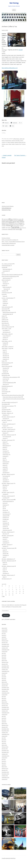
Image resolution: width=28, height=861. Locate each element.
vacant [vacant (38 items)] (17, 229)
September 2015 (5, 671)
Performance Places (6, 362)
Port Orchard (6, 476)
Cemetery (4, 290)
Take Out (5, 384)
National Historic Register (8, 312)
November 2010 (5, 774)
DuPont (4, 503)
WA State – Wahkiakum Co (8, 559)
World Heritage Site (7, 314)
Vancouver (5, 283)
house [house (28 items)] (6, 222)
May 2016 (4, 657)
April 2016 (4, 658)
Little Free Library (6, 278)
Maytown (5, 551)
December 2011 (5, 750)
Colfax (4, 568)
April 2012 (4, 743)
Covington (5, 451)
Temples (5, 371)
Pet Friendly (4, 364)
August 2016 (4, 651)
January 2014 (5, 705)
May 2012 (4, 741)
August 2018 (4, 630)
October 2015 (5, 669)
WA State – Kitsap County (7, 474)
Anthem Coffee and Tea (20, 142)
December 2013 (5, 707)
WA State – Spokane (6, 544)
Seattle (4, 469)
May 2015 (4, 678)
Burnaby (5, 281)
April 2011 (4, 765)
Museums (4, 321)
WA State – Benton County (8, 416)
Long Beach (5, 497)
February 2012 (5, 747)
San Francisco (6, 332)
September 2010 (5, 777)
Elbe (4, 506)
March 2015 (4, 682)
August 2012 (4, 736)
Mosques (5, 370)
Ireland (4, 301)
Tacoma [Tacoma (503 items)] (15, 227)
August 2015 (4, 673)
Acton (4, 350)
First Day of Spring (6, 238)
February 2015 (5, 684)
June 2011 (4, 761)
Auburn (4, 442)
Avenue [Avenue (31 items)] (15, 219)
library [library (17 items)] (15, 222)
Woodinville (5, 472)
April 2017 (4, 637)
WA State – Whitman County (8, 566)
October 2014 (5, 691)
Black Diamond (6, 445)
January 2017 (5, 642)
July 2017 (4, 633)
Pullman (4, 571)
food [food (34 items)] (7, 221)
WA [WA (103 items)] (20, 229)
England (4, 299)
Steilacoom (5, 524)
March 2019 (4, 628)
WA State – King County (7, 440)
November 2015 (5, 667)
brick (7, 144)
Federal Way (5, 454)
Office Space (5, 325)
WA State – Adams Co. (7, 413)
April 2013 (4, 721)
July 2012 (4, 738)
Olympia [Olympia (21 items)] (11, 224)
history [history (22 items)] (3, 222)
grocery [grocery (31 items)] (14, 221)
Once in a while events (7, 326)
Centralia (5, 494)
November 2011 (5, 752)
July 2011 (4, 759)
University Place (6, 530)
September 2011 (5, 756)
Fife (3, 508)
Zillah (4, 577)
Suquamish (5, 481)
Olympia (4, 553)
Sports (3, 393)
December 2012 (5, 729)
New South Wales (7, 269)
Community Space (6, 292)
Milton (4, 460)
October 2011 (5, 754)
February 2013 (5, 725)
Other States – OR (6, 341)
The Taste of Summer (20, 155)
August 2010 (4, 779)
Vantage (4, 490)
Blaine (4, 562)
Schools (3, 389)
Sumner (4, 526)
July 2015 (4, 675)
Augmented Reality (6, 265)
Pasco (4, 422)
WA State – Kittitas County (7, 483)
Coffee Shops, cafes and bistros (10, 377)
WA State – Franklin (6, 420)
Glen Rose (5, 355)
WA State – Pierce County (7, 499)
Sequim (4, 438)
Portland (5, 343)
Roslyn (4, 487)
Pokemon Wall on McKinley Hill (9, 243)
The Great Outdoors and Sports (9, 402)
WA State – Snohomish (7, 535)
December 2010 (5, 772)
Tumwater (5, 555)
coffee (9, 144)
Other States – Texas (6, 348)
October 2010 (5, 775)
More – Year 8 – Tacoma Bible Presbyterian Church (13, 241)
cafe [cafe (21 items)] (22, 219)
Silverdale (5, 479)
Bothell (4, 447)
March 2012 (4, 745)
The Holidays (5, 404)
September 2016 (5, 649)
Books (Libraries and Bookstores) (9, 276)
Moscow (4, 339)
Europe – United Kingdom (7, 298)
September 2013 (5, 712)
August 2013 (4, 714)
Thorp (4, 488)
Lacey (4, 550)
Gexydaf (21, 49)
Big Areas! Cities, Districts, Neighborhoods (11, 274)
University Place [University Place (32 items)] (12, 229)
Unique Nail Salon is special (8, 245)
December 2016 (5, 644)
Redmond (5, 463)
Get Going (14, 3)
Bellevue (5, 443)
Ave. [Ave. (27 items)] (12, 219)
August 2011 (4, 757)
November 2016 (5, 646)
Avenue (3, 144)
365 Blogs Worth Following (7, 206)
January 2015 (5, 685)
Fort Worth (5, 353)
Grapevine (5, 359)
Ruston (4, 521)
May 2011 (4, 763)
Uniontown (5, 573)
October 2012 (5, 732)
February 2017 (5, 640)
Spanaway (5, 523)
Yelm (4, 557)
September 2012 (5, 734)
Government (5, 308)
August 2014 (4, 694)
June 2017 (4, 635)
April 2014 (4, 700)
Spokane (5, 546)
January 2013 (5, 727)
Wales (4, 305)
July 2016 (4, 653)
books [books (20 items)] (20, 219)
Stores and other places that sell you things (11, 395)
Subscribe (5, 615)
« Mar (3, 596)
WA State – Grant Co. (6, 427)
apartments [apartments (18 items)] (6, 219)
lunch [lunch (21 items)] (18, 222)
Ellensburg (5, 485)
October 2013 (5, 711)
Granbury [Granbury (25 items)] (10, 221)
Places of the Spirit (6, 366)
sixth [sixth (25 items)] (6, 227)
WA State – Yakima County (8, 575)
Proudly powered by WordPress (8, 858)
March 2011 (4, 766)
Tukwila (4, 470)
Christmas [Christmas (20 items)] (4, 220)
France (4, 296)
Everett (4, 539)
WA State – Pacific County (7, 496)
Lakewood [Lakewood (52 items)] (11, 223)
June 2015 (4, 676)
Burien (4, 449)
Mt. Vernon (5, 533)
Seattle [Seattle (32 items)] (3, 227)
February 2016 (5, 662)
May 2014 (4, 698)
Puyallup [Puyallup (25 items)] (4, 225)
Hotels (3, 316)
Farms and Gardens (6, 307)
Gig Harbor (5, 512)
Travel (3, 407)
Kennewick (5, 418)
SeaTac (4, 467)
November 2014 (5, 689)
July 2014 (4, 696)
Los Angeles (5, 330)
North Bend (5, 461)
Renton (4, 465)
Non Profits (4, 323)
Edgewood (5, 505)
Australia (4, 267)
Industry (4, 317)
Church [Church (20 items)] (7, 220)
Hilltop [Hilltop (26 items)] (18, 221)
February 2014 (5, 703)
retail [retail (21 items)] (15, 225)
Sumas (4, 564)
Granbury (5, 357)
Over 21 (4, 380)
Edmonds (5, 537)
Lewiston (5, 337)
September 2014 (5, 693)
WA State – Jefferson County (8, 434)
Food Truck (5, 379)
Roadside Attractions (6, 386)
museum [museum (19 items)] (7, 224)
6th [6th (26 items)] (2, 219)
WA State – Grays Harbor (7, 431)
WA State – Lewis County (7, 492)
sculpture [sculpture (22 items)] (21, 225)
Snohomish (5, 542)
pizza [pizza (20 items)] (23, 224)
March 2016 (4, 660)
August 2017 (4, 631)
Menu (14, 9)
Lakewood (5, 515)
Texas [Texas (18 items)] (20, 227)
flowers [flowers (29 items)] (3, 221)
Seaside (4, 344)
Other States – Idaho (6, 334)
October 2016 (5, 648)
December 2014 (5, 687)
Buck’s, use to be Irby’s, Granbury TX (10, 239)
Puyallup (5, 519)
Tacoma (13, 140)
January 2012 (5, 748)
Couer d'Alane (6, 335)
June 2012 (4, 739)
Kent (4, 458)
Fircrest (4, 510)
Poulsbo (4, 478)
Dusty (4, 569)
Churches (5, 368)
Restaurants (8, 140)
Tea (20, 144)
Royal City (4, 388)
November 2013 (5, 709)
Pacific (13, 144)
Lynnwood (5, 541)
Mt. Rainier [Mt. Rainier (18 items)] (22, 222)
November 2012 (5, 730)
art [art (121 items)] (9, 219)
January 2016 (5, 664)
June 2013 (4, 718)
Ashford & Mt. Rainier (7, 501)
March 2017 (4, 639)
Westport (5, 433)
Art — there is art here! (7, 263)
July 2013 (4, 716)
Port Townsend (6, 436)
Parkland (5, 517)
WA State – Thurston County (8, 548)
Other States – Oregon (7, 346)
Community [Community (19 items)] (15, 220)
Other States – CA (6, 328)
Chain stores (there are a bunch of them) (12, 397)
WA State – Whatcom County (8, 560)
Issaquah (5, 456)
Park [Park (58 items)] (20, 224)
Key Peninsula (6, 514)
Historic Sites (5, 310)
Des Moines (5, 452)
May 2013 (4, 720)
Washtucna (5, 415)
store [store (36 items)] (9, 227)
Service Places (5, 391)
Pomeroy (5, 425)
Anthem (12, 142)
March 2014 (4, 702)
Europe (3, 294)
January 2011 (5, 770)
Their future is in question (7, 406)
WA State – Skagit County (7, 532)
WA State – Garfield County (8, 424)
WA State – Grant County (8, 429)
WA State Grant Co (6, 578)
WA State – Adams (6, 411)
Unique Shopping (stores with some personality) (13, 398)
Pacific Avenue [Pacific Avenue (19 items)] (16, 224)
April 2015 (4, 680)
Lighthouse (4, 319)
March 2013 (4, 723)
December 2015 (5, 666)
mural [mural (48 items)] (3, 224)
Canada (3, 285)
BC (2, 272)
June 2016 (4, 655)
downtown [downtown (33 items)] (20, 220)
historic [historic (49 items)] (22, 221)
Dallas (4, 352)
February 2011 (5, 768)
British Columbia (5, 280)
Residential (4, 373)
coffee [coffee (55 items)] (11, 220)
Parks (3, 361)
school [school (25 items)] (17, 225)
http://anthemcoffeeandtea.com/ (10, 68)
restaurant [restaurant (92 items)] (9, 225)
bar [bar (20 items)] (17, 219)
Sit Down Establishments (8, 382)
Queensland (5, 271)
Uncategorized (5, 409)
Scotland (5, 303)
